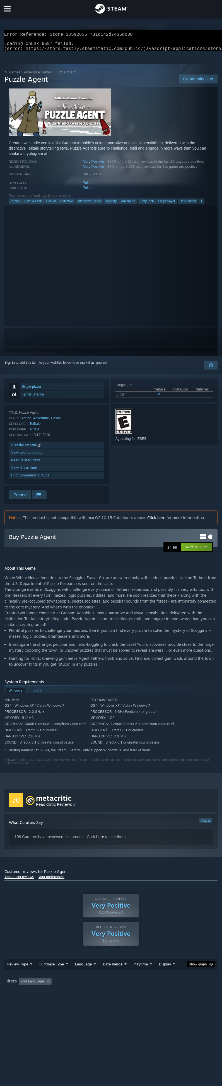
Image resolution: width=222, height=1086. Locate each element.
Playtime (141, 967)
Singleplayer (166, 204)
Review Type (17, 967)
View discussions (24, 471)
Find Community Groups (30, 478)
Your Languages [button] (32, 985)
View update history (26, 456)
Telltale (88, 186)
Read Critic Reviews (54, 807)
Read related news (25, 463)
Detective (66, 204)
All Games (12, 75)
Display (165, 967)
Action (26, 421)
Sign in (9, 366)
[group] (111, 985)
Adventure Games (38, 75)
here (100, 840)
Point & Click (33, 204)
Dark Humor (188, 204)
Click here (156, 521)
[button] (197, 550)
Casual (51, 204)
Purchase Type (51, 967)
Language (83, 967)
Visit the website (26, 448)
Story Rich (147, 204)
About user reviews (19, 880)
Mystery (111, 204)
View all (206, 824)
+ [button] (201, 204)
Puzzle (15, 204)
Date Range (112, 967)
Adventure (128, 204)
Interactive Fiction (90, 204)
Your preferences (51, 880)
